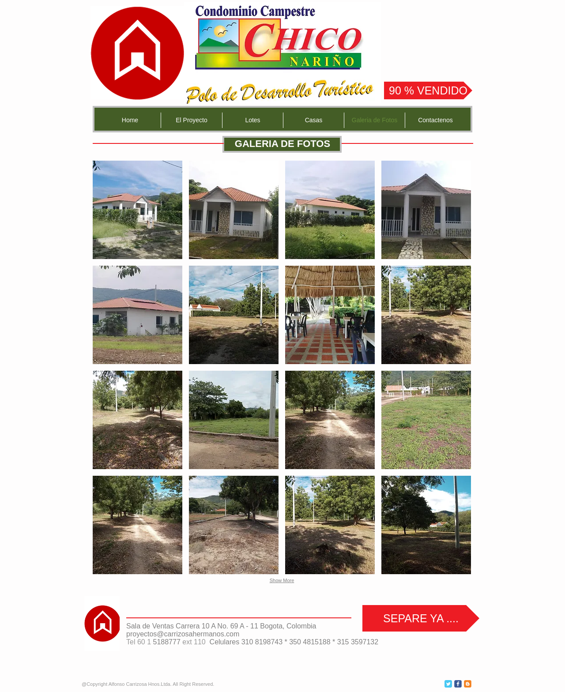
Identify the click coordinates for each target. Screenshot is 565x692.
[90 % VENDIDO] (428, 90)
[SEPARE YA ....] (420, 618)
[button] (137, 210)
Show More (282, 580)
